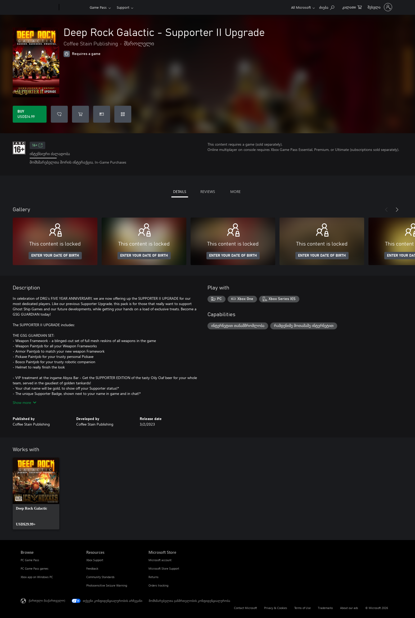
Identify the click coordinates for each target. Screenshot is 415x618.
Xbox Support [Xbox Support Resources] (94, 560)
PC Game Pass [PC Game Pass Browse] (30, 560)
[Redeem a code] (122, 114)
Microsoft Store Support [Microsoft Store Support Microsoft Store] (163, 568)
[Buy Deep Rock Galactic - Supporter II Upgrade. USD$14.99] (30, 114)
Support (123, 7)
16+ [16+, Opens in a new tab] (37, 145)
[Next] (397, 209)
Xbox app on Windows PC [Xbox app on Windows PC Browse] (37, 577)
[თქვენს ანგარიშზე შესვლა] (379, 7)
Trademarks (325, 608)
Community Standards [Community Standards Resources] (100, 577)
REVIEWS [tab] (207, 191)
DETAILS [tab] (179, 191)
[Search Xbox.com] (327, 7)
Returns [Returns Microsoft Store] (153, 577)
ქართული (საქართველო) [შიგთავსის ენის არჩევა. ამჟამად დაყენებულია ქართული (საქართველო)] (47, 600)
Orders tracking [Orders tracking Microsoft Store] (158, 585)
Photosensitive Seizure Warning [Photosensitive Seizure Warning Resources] (106, 585)
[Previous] (386, 209)
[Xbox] (74, 7)
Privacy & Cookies (275, 608)
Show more (24, 402)
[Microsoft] (39, 7)
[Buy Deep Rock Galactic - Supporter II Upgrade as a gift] (101, 114)
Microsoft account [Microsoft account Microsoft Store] (160, 560)
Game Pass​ (98, 7)
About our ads (349, 608)
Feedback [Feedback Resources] (92, 568)
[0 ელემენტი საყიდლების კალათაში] (352, 7)
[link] (36, 493)
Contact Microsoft (245, 608)
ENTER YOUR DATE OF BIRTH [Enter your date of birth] (55, 255)
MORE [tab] (235, 191)
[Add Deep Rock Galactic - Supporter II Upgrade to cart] (80, 114)
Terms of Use (302, 608)
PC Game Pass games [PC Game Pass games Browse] (34, 568)
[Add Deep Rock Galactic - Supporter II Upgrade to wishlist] (59, 114)
